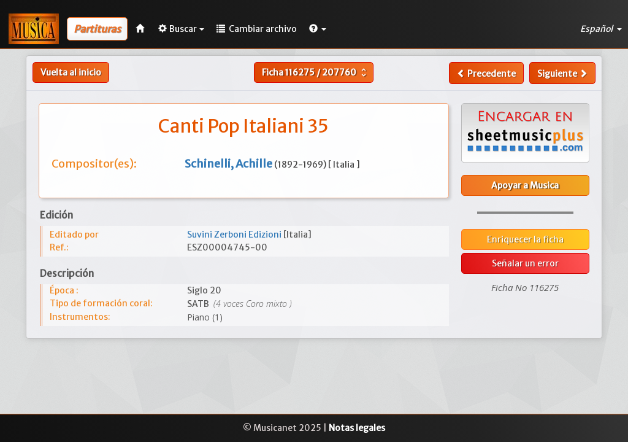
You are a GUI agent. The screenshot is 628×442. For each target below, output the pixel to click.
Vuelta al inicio (70, 72)
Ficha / (315, 72)
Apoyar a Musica (525, 185)
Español (601, 28)
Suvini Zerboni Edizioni (235, 234)
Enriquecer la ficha (525, 239)
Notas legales (357, 427)
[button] (317, 29)
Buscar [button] (181, 28)
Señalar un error (525, 263)
